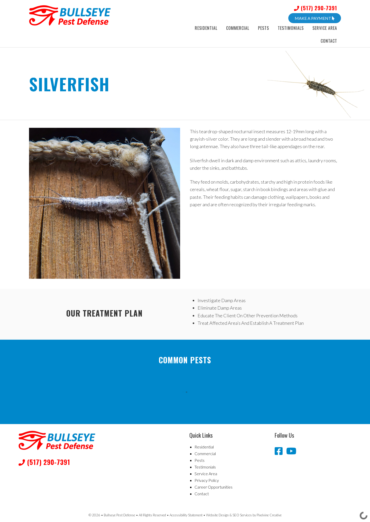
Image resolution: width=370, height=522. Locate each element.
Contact (202, 493)
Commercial (205, 453)
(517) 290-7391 (315, 8)
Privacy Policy (207, 480)
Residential (204, 446)
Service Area (206, 473)
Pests (200, 460)
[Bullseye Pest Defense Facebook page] (279, 450)
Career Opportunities (214, 486)
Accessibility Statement (186, 515)
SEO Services (242, 515)
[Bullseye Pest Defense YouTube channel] (291, 450)
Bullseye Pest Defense (74, 15)
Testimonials (205, 466)
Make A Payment (315, 18)
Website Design (217, 515)
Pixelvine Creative (269, 515)
